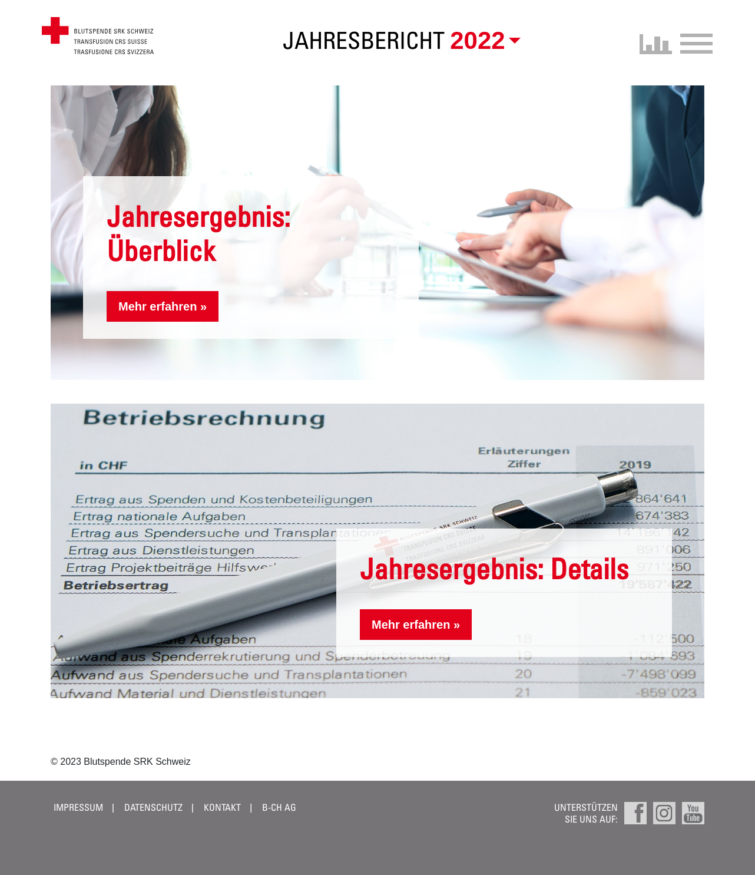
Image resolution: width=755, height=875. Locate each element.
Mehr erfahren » (162, 306)
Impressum (78, 807)
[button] (483, 41)
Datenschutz (153, 807)
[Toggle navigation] (692, 42)
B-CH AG (279, 807)
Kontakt (222, 807)
